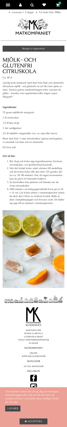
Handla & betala (33, 333)
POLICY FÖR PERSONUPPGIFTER (33, 340)
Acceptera (33, 421)
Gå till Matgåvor (33, 366)
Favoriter (44, 5)
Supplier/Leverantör (33, 356)
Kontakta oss (33, 330)
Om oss (33, 353)
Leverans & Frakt (33, 336)
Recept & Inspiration (33, 48)
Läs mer (12, 408)
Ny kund (33, 343)
